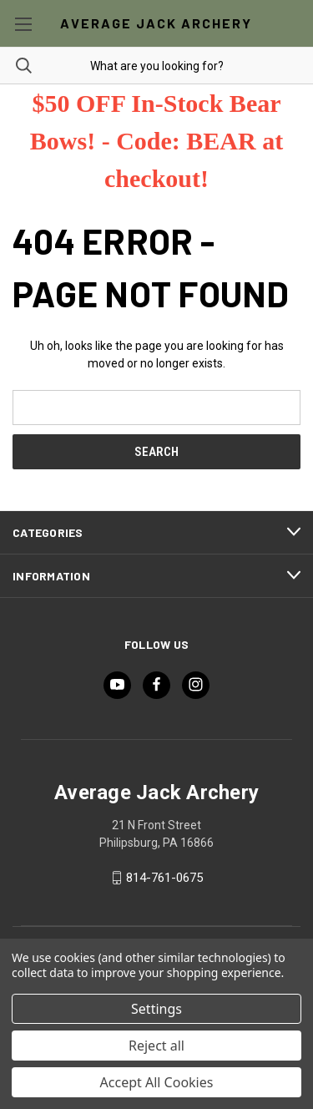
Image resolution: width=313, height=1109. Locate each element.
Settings (156, 1009)
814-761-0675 (164, 877)
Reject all (156, 1045)
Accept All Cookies (157, 1082)
